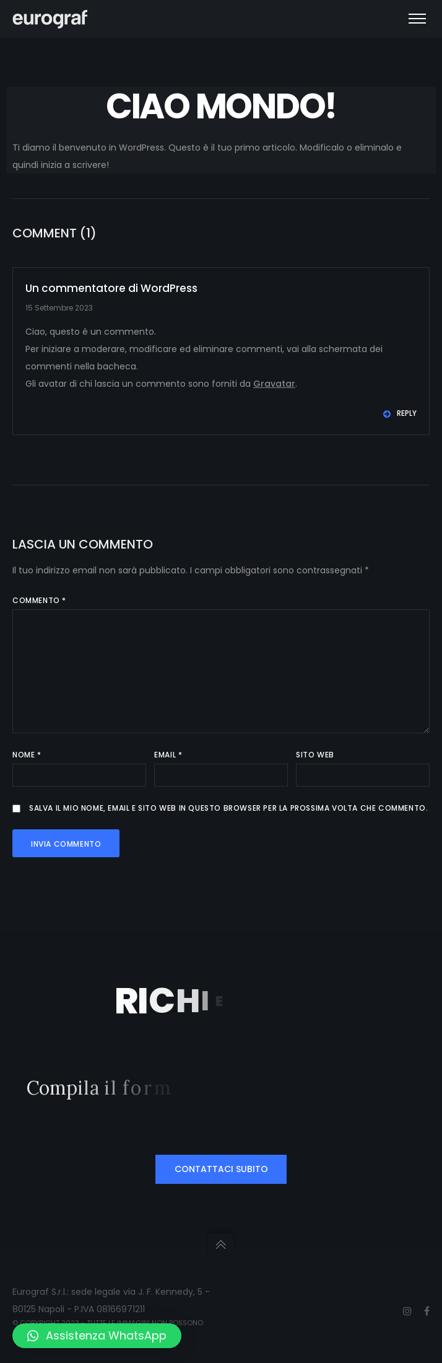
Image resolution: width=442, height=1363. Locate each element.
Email (168, 754)
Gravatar (274, 383)
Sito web (315, 754)
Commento (39, 600)
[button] (96, 1335)
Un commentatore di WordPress (111, 288)
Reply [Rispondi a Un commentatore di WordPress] (400, 413)
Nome (26, 754)
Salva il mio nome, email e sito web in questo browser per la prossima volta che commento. (228, 808)
